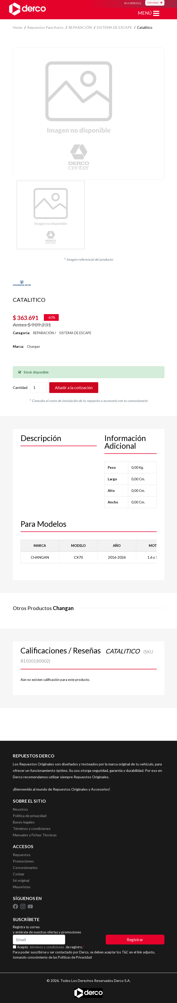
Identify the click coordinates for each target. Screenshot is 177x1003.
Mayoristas (22, 887)
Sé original (21, 880)
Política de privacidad (29, 815)
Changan (33, 346)
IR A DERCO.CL (132, 3)
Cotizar (18, 874)
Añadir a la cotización (74, 387)
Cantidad (20, 387)
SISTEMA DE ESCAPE (114, 27)
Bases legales (24, 822)
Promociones (23, 861)
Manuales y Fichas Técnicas (35, 835)
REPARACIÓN (80, 27)
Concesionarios (25, 867)
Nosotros (20, 809)
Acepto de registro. (50, 947)
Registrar (135, 939)
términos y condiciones (47, 947)
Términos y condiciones (32, 828)
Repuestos (22, 854)
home (17, 27)
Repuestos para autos (45, 27)
